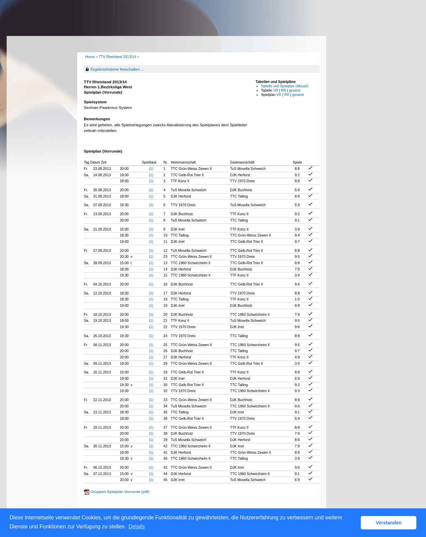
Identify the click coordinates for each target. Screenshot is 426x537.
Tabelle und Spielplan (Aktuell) (285, 86)
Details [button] (136, 526)
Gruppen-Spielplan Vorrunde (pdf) (120, 491)
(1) (151, 169)
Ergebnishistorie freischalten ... (117, 69)
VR (275, 90)
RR (283, 90)
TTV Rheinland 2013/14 (118, 57)
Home (90, 57)
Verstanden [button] (389, 522)
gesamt (295, 90)
